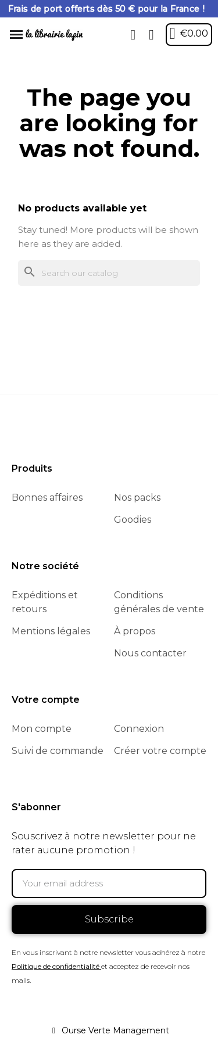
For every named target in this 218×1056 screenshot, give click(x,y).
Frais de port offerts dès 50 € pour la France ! (106, 8)
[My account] (151, 35)
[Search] (109, 273)
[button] (133, 35)
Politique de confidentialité (55, 966)
